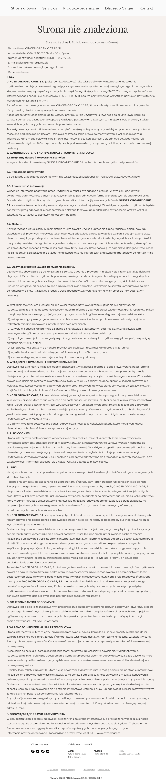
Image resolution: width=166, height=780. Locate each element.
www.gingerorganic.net (48, 67)
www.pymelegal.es (108, 733)
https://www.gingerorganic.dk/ (84, 777)
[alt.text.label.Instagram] (33, 751)
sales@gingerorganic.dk (32, 62)
